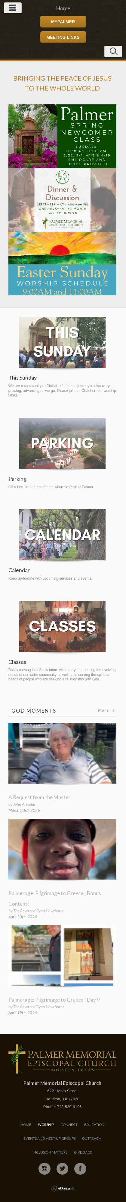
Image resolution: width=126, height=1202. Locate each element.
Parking (17, 479)
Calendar (19, 570)
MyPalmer (63, 21)
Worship (46, 1124)
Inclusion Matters (49, 1152)
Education (94, 1124)
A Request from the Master (39, 797)
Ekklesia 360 (63, 1188)
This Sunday (22, 377)
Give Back (83, 1152)
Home (25, 1124)
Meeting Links (63, 37)
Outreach (91, 1138)
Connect (69, 1124)
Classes (17, 662)
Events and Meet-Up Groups (49, 1138)
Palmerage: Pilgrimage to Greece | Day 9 (54, 1000)
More (107, 710)
